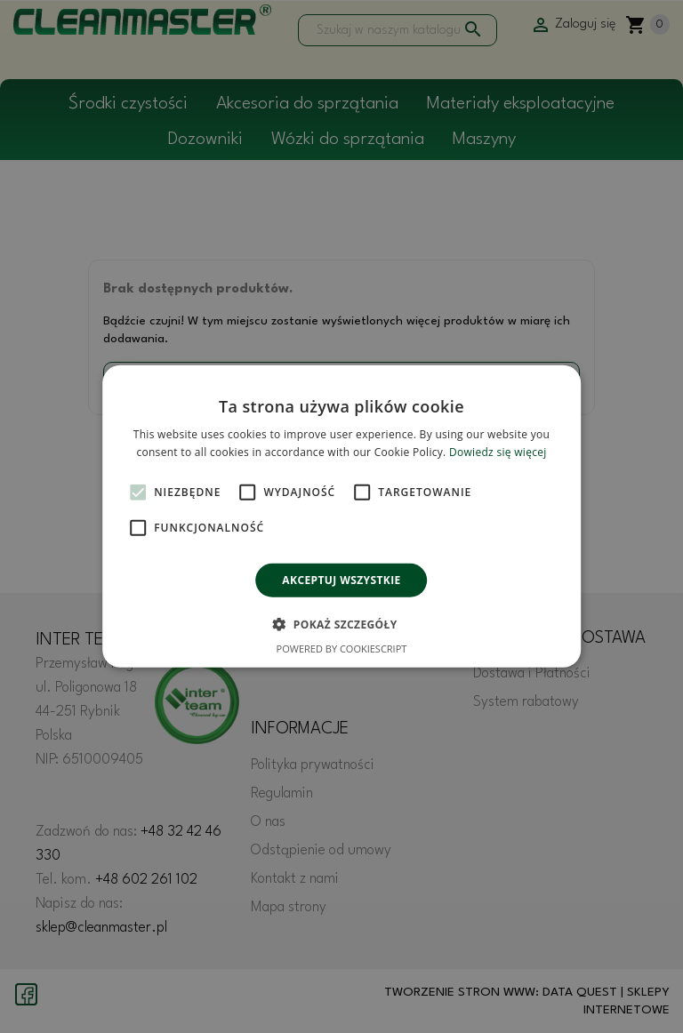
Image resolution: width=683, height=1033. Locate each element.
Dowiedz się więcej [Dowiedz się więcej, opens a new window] (498, 452)
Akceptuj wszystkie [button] (341, 580)
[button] (341, 624)
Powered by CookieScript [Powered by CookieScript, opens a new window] (342, 648)
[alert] (341, 516)
